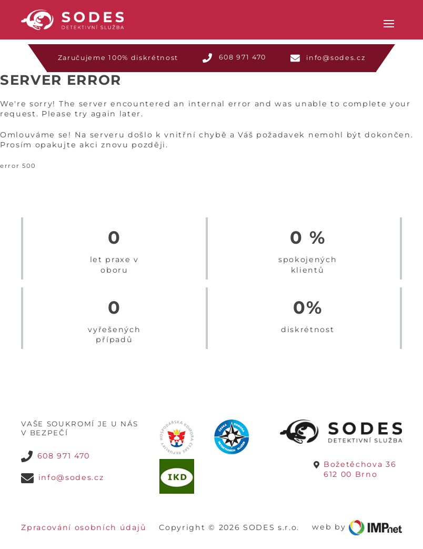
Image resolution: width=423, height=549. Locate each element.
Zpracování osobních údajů (83, 515)
